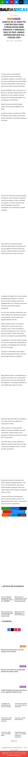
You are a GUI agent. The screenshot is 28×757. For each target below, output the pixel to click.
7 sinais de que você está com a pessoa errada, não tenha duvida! (21, 705)
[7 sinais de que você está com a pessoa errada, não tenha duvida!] (21, 698)
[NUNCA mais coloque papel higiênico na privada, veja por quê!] (21, 607)
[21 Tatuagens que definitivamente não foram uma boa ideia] (7, 698)
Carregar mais (14, 740)
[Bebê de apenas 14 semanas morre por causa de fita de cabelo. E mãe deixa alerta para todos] (21, 592)
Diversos (16, 15)
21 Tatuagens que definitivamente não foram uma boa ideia (6, 705)
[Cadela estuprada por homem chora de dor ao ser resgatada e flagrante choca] (14, 681)
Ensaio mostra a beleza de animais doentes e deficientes (6, 719)
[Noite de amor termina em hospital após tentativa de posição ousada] (14, 661)
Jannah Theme (5, 752)
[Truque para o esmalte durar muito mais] (21, 713)
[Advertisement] (14, 58)
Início (11, 15)
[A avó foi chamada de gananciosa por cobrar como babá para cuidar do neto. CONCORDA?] (7, 592)
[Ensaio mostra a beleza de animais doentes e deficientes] (7, 713)
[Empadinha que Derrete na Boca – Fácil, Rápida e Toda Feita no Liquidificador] (21, 727)
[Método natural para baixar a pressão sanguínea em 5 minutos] (14, 641)
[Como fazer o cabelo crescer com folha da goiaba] (7, 727)
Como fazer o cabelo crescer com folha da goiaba (6, 734)
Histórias (17, 18)
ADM (8, 40)
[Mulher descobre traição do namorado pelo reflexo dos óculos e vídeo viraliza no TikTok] (7, 607)
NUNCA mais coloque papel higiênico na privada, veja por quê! (20, 613)
